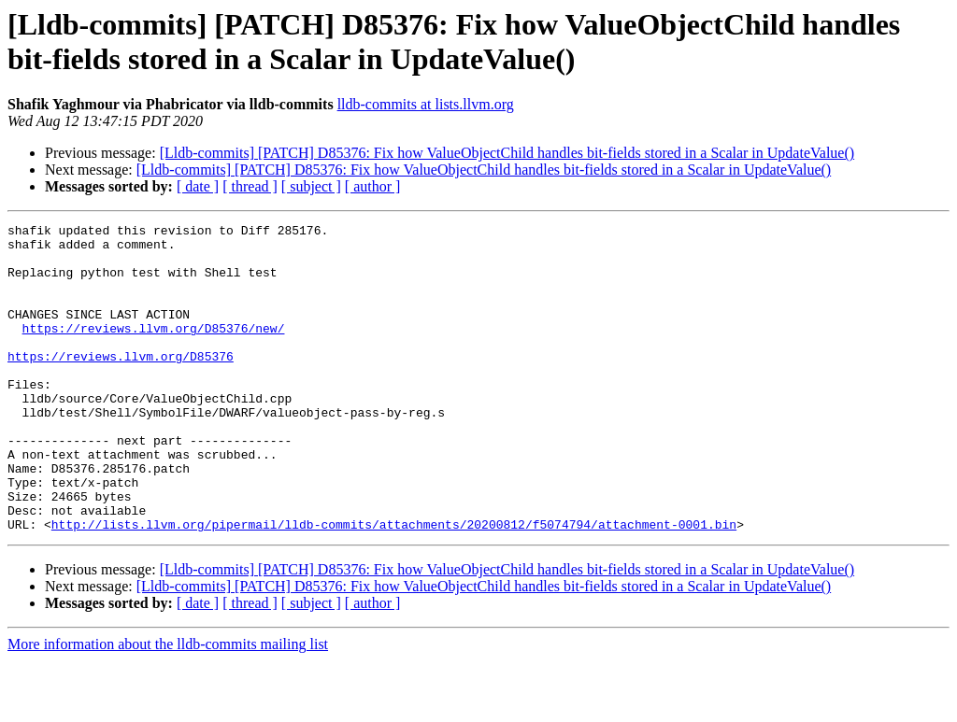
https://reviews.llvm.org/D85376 (120, 383)
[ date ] (198, 186)
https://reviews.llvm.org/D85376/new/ (153, 350)
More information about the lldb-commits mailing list (167, 706)
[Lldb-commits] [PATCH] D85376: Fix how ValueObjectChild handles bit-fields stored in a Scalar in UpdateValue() (507, 153)
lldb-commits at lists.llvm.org (425, 104)
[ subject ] (311, 186)
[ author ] (373, 186)
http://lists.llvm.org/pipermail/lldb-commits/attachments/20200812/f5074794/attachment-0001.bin (393, 585)
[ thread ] (250, 186)
